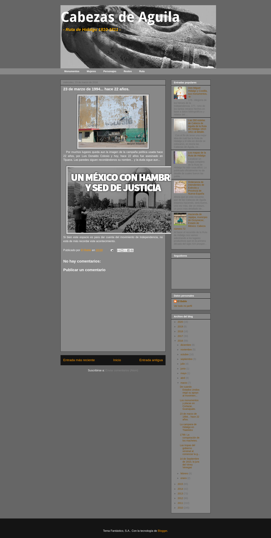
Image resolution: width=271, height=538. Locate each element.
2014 (181, 488)
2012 (181, 498)
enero (183, 478)
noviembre (186, 349)
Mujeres (91, 71)
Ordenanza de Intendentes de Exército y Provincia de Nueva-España (196, 188)
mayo (183, 373)
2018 (181, 331)
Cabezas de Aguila (120, 17)
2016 (181, 340)
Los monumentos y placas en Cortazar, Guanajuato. (189, 404)
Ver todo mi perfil (183, 306)
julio (182, 363)
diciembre (186, 344)
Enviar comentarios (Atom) (121, 370)
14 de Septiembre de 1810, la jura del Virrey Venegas (189, 463)
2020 (181, 321)
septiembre (186, 359)
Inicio (117, 360)
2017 (181, 336)
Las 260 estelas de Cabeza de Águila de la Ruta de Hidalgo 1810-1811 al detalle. (197, 126)
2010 (181, 507)
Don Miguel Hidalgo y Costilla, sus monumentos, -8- (198, 92)
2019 (181, 326)
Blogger (162, 530)
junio (183, 368)
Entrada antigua (151, 360)
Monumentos (71, 71)
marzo (184, 382)
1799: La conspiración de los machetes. (189, 437)
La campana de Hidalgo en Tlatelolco (188, 427)
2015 (181, 484)
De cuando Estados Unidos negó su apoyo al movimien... (189, 391)
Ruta (141, 71)
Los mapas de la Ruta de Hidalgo (197, 154)
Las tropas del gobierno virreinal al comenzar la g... (190, 449)
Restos (128, 71)
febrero (184, 473)
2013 (181, 493)
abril (183, 378)
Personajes (109, 71)
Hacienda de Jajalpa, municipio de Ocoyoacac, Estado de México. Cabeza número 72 (190, 221)
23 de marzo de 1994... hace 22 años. (189, 416)
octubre (184, 354)
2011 (181, 503)
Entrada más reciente (79, 360)
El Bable (182, 301)
